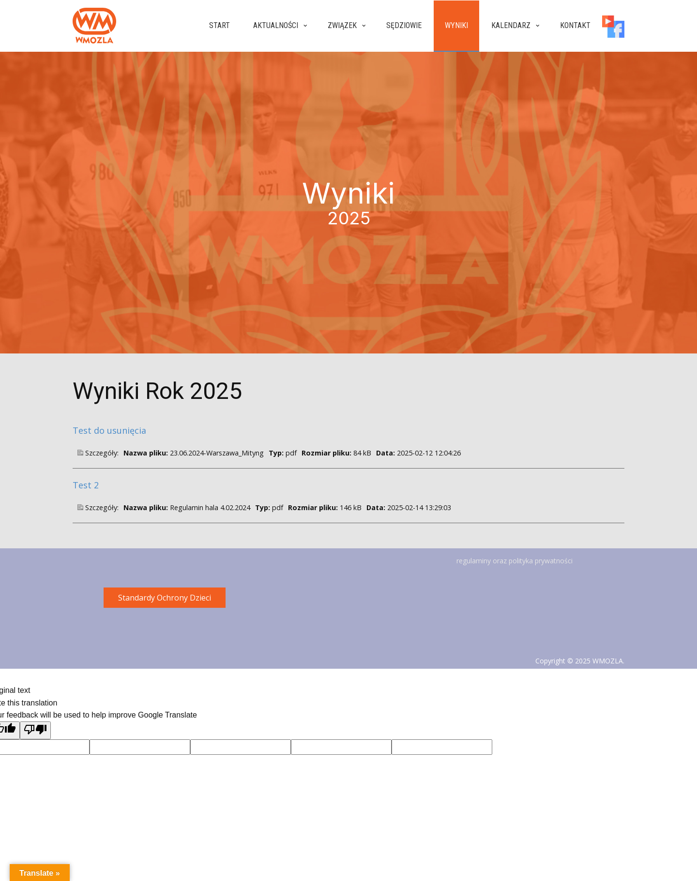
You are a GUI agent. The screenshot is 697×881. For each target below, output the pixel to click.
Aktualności (275, 25)
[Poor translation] (35, 730)
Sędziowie (404, 25)
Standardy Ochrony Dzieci (164, 597)
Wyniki (456, 25)
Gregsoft (610, 671)
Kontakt (575, 25)
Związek (342, 25)
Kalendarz (510, 25)
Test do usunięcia (109, 430)
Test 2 (86, 485)
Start (219, 25)
